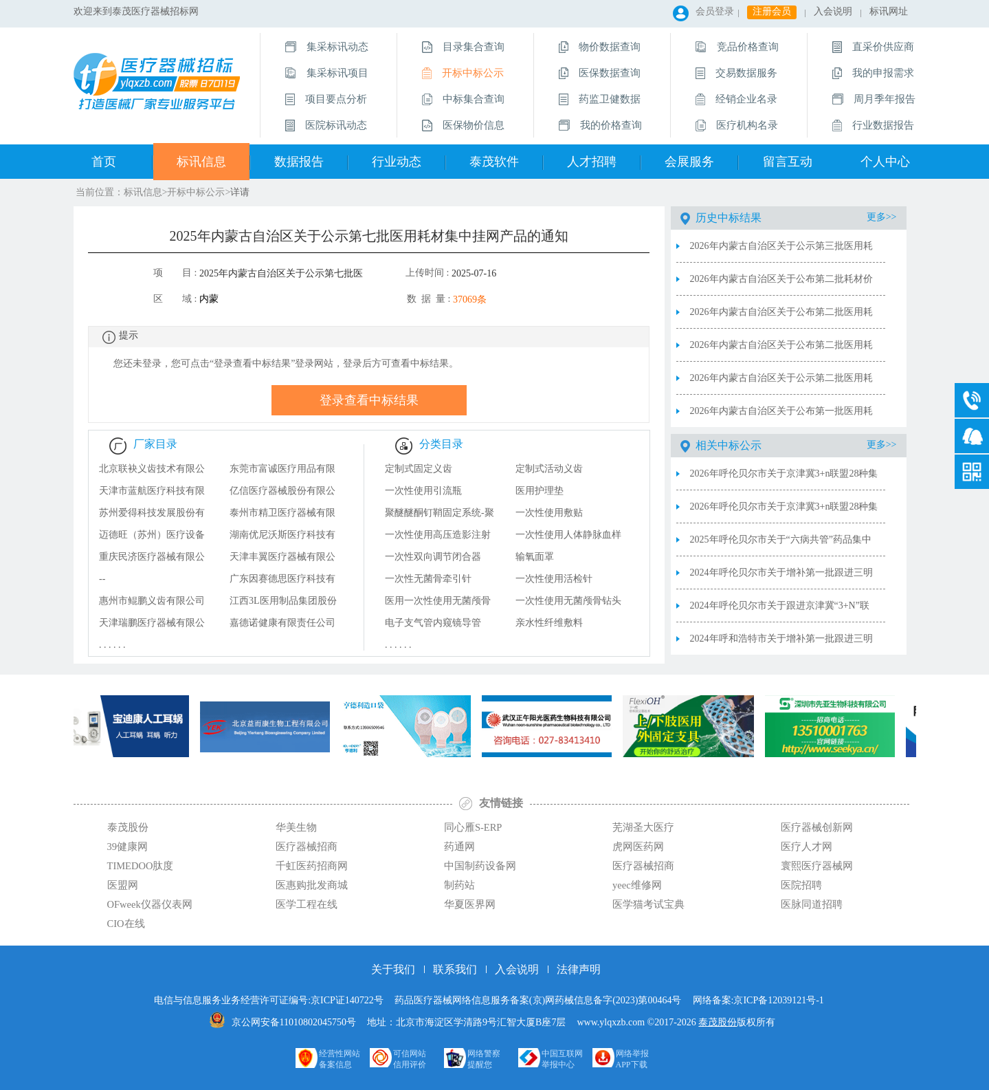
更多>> (882, 217)
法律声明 (579, 969)
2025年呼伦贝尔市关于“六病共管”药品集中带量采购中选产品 (780, 545)
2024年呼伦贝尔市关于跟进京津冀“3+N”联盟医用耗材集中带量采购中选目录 (779, 611)
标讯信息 (201, 161)
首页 (103, 161)
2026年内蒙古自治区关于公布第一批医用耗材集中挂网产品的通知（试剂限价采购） (781, 417)
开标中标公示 (196, 192)
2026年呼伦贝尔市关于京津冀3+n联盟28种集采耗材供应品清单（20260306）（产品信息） (784, 512)
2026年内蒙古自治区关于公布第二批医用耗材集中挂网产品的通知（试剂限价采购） (781, 351)
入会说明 (833, 11)
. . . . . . (112, 645)
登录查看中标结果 (369, 400)
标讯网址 (888, 11)
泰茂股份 (717, 1022)
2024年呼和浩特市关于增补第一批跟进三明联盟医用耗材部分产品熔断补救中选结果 (781, 644)
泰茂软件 (494, 161)
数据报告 (299, 161)
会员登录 (715, 11)
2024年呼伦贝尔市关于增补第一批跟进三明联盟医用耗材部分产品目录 (781, 578)
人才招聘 (591, 161)
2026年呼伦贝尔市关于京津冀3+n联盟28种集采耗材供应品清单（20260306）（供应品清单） (784, 479)
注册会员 (772, 11)
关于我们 (393, 969)
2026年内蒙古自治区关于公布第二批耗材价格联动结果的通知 (781, 285)
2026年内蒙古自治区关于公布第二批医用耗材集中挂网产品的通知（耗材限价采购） (781, 318)
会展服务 (689, 161)
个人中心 (885, 161)
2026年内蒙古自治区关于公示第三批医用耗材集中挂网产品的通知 (781, 252)
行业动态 (396, 161)
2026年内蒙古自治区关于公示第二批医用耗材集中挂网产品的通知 (781, 384)
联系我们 (455, 969)
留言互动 (787, 161)
